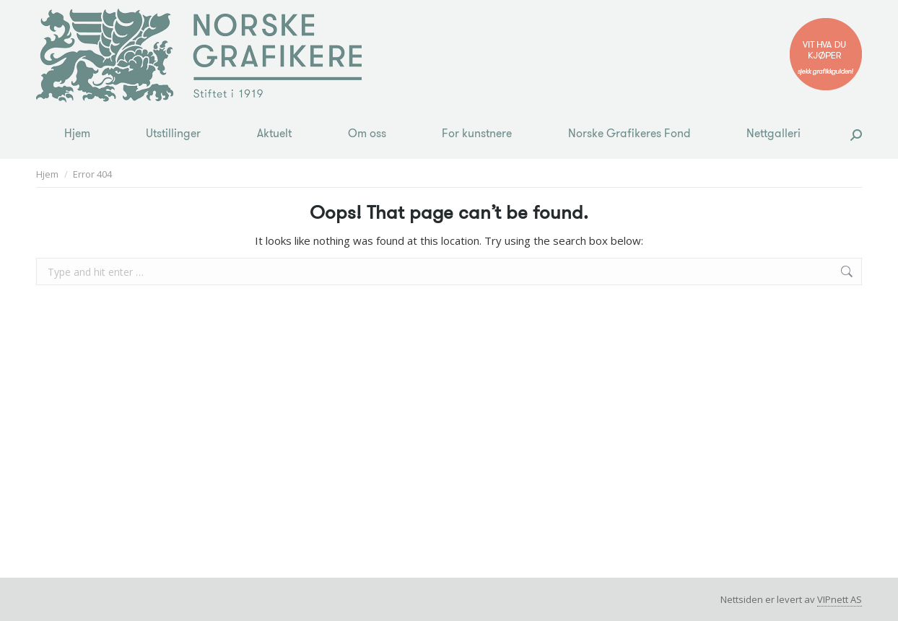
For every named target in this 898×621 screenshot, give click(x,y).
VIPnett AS (839, 599)
